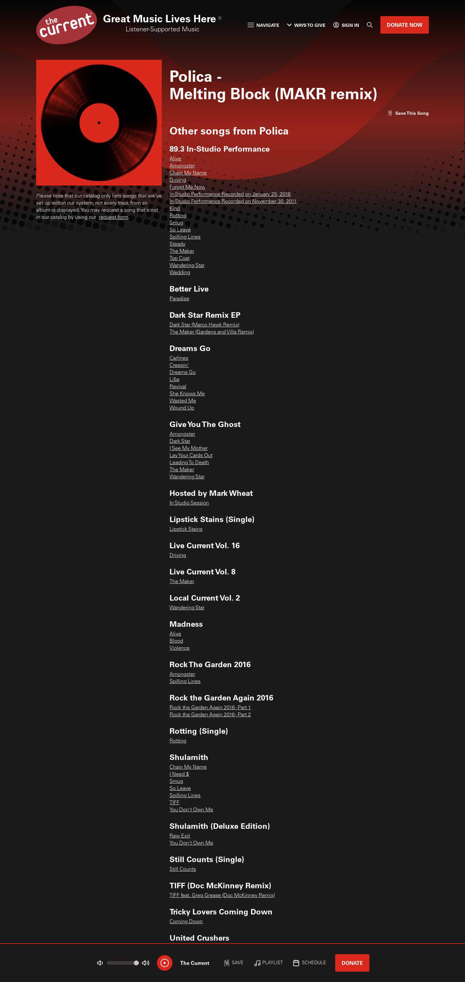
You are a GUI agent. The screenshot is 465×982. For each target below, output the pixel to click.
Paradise (179, 299)
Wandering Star (187, 265)
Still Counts (183, 869)
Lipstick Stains (186, 529)
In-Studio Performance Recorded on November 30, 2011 (233, 201)
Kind (175, 208)
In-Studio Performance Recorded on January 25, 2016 (230, 194)
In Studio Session (189, 503)
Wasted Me (183, 401)
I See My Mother (189, 448)
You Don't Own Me (191, 810)
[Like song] (408, 113)
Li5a (174, 379)
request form (113, 217)
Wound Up (182, 408)
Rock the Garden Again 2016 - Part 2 (210, 715)
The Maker (182, 251)
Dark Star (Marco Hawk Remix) (204, 325)
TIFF (175, 803)
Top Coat (180, 258)
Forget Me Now (187, 187)
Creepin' (179, 365)
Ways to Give (306, 25)
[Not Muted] (100, 962)
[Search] (369, 25)
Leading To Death (189, 462)
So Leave (180, 230)
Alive (175, 159)
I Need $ (179, 774)
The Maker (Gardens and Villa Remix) (212, 332)
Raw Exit (180, 836)
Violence (180, 648)
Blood (176, 641)
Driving (178, 180)
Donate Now (404, 24)
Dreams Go (183, 372)
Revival (178, 387)
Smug (176, 223)
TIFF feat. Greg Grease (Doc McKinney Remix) (222, 895)
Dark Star (180, 441)
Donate (352, 962)
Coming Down (186, 921)
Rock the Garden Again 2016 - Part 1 (210, 707)
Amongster (182, 166)
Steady (177, 244)
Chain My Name (188, 173)
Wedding (180, 272)
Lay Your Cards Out (191, 455)
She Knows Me (187, 394)
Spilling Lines (185, 237)
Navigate (263, 25)
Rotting (178, 216)
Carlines (179, 358)
